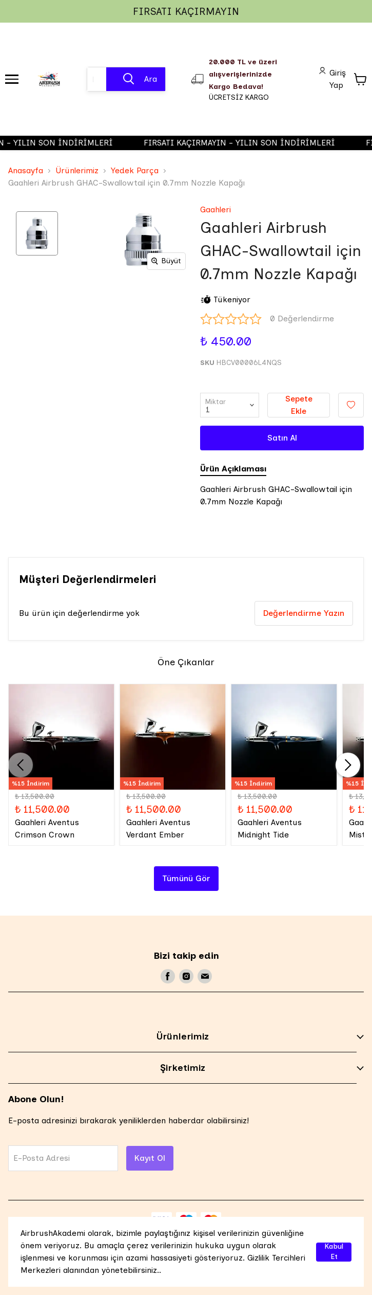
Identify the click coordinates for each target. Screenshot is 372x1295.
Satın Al (282, 438)
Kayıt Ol (149, 1158)
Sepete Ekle (298, 405)
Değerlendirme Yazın (303, 613)
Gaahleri (215, 209)
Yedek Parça (135, 170)
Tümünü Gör (186, 878)
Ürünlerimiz (77, 170)
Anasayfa (25, 170)
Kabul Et (333, 1252)
